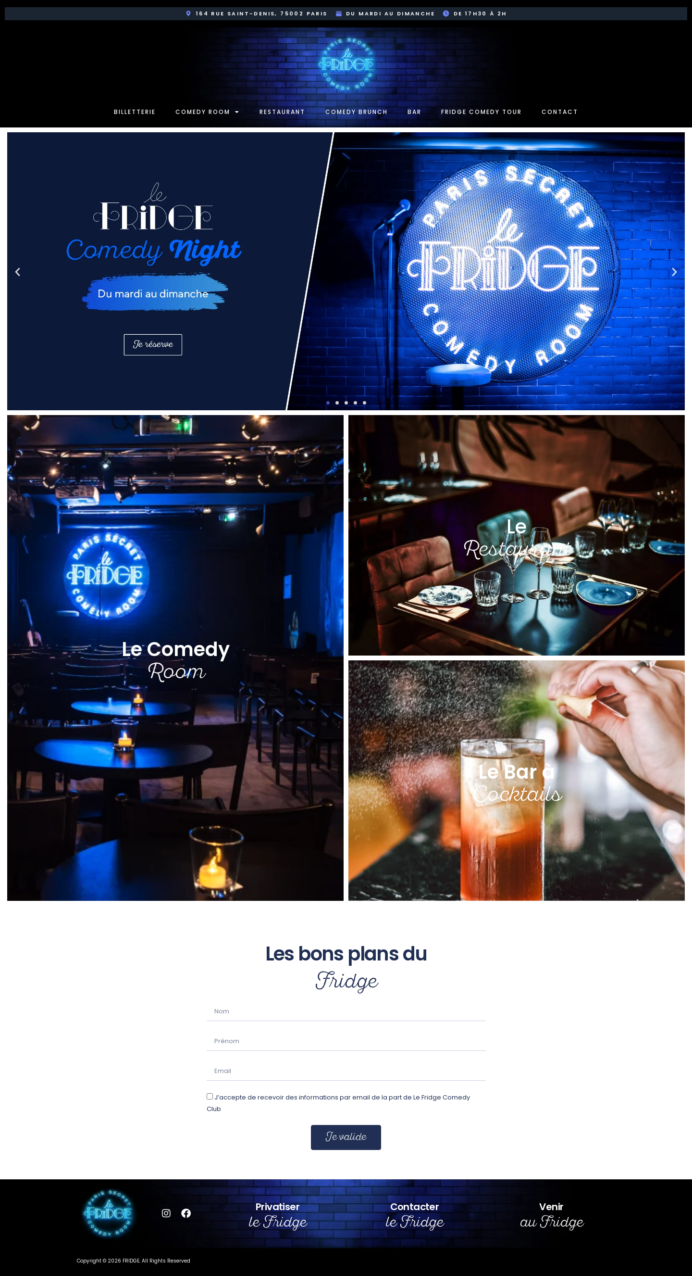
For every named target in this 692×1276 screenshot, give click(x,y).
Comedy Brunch (356, 112)
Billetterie (135, 112)
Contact (560, 112)
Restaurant (282, 112)
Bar (414, 112)
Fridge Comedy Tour (481, 112)
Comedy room (207, 112)
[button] (17, 271)
